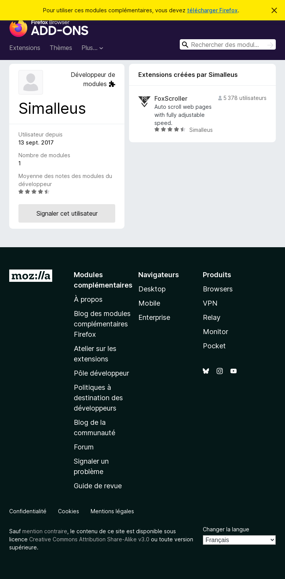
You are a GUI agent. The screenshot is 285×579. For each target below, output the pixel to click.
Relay (211, 317)
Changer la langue (226, 529)
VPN (210, 303)
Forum (84, 447)
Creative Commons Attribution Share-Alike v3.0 (89, 539)
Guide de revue (98, 486)
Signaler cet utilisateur (67, 213)
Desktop (152, 289)
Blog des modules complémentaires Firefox (102, 323)
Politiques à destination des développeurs (98, 397)
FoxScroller (170, 98)
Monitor (215, 332)
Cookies (68, 511)
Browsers (218, 289)
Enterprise (154, 317)
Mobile (149, 303)
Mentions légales (112, 511)
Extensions (24, 48)
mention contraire (44, 531)
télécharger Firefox (212, 10)
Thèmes (61, 48)
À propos (88, 299)
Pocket (214, 346)
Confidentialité (27, 511)
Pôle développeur (101, 373)
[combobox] (228, 44)
